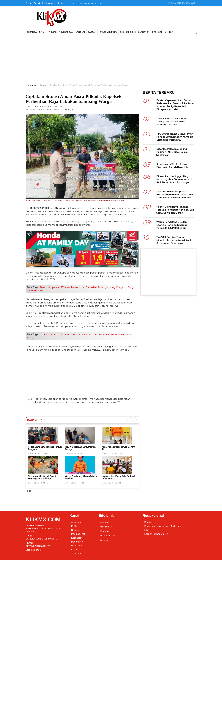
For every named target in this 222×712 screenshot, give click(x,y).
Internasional (78, 534)
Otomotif (157, 32)
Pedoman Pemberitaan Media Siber (86, 3)
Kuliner (74, 549)
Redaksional (50, 3)
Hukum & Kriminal (108, 32)
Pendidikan (77, 541)
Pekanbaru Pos (107, 535)
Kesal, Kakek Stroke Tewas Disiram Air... (118, 448)
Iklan (63, 3)
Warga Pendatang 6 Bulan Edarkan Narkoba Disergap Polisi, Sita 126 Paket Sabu (171, 225)
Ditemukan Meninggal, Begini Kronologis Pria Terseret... (42, 477)
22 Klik (118, 483)
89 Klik (44, 483)
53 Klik (81, 453)
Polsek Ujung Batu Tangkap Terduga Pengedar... (45, 448)
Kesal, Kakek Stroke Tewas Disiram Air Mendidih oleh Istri (173, 166)
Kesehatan (76, 537)
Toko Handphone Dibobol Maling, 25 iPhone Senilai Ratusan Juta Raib (171, 121)
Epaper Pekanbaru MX (156, 534)
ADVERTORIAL (66, 32)
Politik (52, 32)
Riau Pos (104, 522)
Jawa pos (104, 540)
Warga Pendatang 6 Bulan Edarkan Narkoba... (81, 477)
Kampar (43, 85)
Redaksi (148, 522)
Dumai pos (105, 531)
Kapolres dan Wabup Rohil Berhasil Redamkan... (118, 477)
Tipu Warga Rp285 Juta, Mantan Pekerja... (80, 448)
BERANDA (32, 32)
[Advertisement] (111, 61)
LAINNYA (169, 32)
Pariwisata (76, 545)
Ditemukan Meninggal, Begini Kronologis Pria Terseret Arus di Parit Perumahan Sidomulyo (174, 179)
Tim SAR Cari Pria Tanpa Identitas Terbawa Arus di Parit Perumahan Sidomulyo (173, 240)
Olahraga (143, 32)
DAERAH (92, 32)
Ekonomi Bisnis (128, 32)
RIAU (41, 32)
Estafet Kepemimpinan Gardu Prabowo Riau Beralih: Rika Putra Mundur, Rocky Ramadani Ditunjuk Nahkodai (175, 105)
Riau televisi (106, 526)
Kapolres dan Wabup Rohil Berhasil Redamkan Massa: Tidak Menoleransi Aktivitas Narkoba (175, 194)
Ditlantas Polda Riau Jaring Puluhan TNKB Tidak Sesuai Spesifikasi (172, 152)
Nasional (80, 32)
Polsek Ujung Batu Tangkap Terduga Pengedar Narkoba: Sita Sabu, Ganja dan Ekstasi (175, 209)
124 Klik (118, 453)
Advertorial (76, 522)
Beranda (32, 85)
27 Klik (44, 453)
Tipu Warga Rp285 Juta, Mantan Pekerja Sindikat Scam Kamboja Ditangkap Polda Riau (174, 136)
